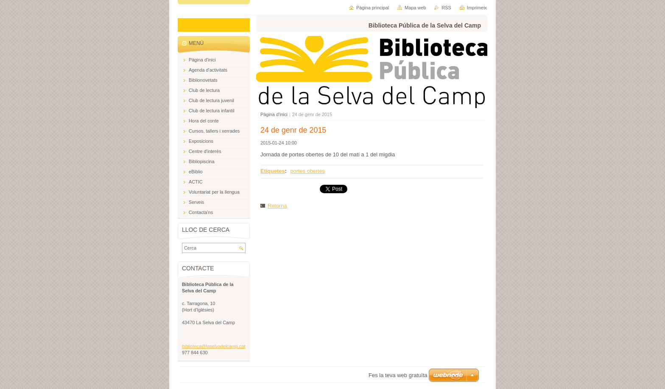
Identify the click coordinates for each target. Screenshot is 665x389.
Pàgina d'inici (274, 114)
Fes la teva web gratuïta (398, 375)
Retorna (277, 206)
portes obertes (307, 171)
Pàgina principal (372, 7)
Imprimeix (477, 7)
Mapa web (415, 7)
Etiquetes (272, 171)
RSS (446, 7)
